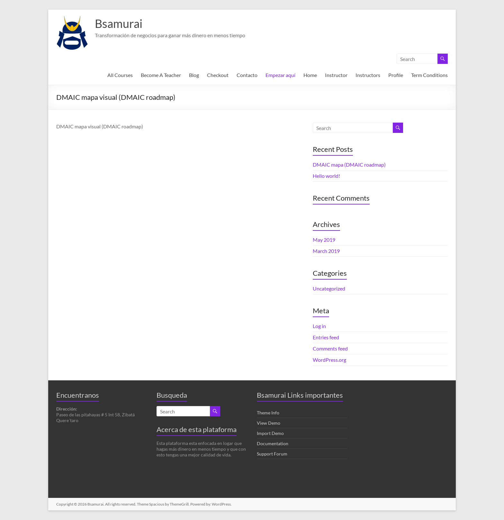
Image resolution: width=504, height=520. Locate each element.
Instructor (336, 75)
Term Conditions (429, 75)
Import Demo (270, 433)
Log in (319, 326)
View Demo (268, 423)
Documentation (272, 443)
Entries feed (326, 337)
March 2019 (326, 251)
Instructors (368, 75)
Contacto (247, 75)
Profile (395, 75)
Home (310, 75)
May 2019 (324, 240)
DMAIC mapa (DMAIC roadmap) (349, 164)
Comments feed (330, 348)
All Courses (120, 75)
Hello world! (326, 176)
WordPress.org (329, 360)
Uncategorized (329, 288)
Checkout (218, 75)
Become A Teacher (161, 75)
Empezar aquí (280, 75)
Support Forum (272, 453)
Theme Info (268, 412)
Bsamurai (118, 23)
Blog (194, 75)
